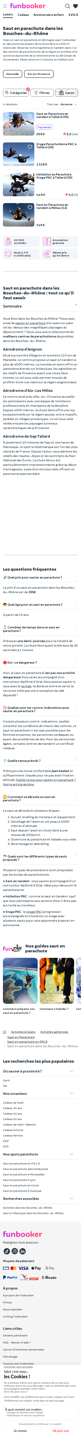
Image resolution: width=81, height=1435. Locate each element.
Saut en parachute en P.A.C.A (21, 1163)
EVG (6, 1146)
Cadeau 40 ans (12, 1113)
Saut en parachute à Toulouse (22, 1190)
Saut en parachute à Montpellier (24, 1174)
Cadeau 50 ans (12, 1119)
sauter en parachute (30, 323)
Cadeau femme (13, 1135)
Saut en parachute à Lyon (19, 1179)
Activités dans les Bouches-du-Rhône (27, 1207)
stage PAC (33, 911)
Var (5, 1085)
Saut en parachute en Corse (21, 1185)
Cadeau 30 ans (12, 1108)
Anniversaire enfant (49, 14)
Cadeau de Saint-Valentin (19, 1124)
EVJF (6, 1141)
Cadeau (23, 14)
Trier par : (62, 104)
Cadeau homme (13, 1130)
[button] (75, 6)
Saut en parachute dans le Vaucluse (25, 1168)
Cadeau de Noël (13, 1102)
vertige (26, 686)
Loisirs (8, 14)
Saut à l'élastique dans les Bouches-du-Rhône (33, 1213)
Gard (6, 1080)
